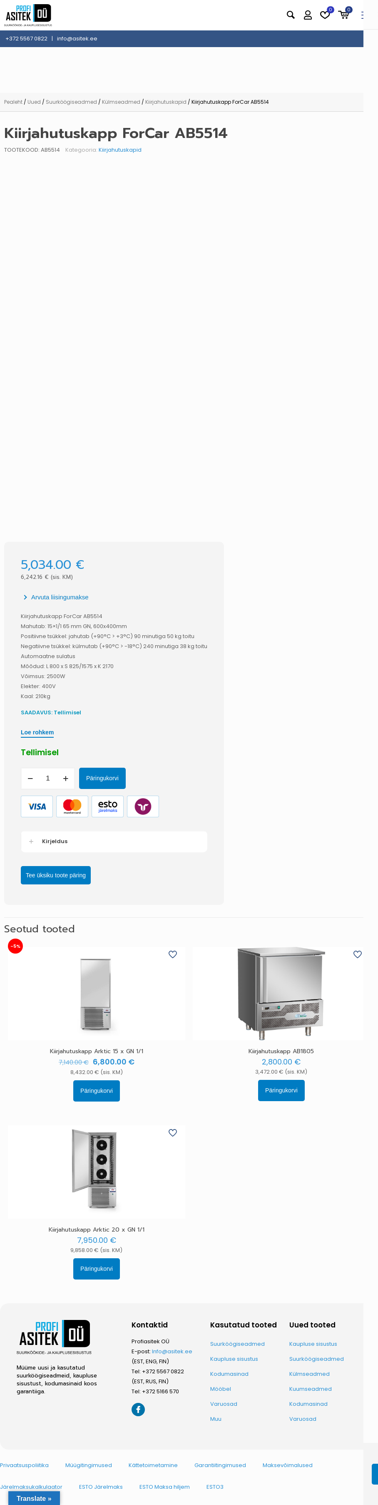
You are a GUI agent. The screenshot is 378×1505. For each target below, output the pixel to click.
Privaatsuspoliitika (24, 1465)
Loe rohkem (37, 732)
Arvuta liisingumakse (60, 597)
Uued (34, 101)
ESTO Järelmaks (101, 1487)
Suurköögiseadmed (71, 101)
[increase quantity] (65, 778)
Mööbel (220, 1389)
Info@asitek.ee (172, 1351)
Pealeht (13, 101)
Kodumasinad (229, 1374)
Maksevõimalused (288, 1465)
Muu (215, 1419)
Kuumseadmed (310, 1389)
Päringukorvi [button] (96, 1090)
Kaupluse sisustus (234, 1359)
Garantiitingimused (220, 1465)
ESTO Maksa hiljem (164, 1487)
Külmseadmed (121, 101)
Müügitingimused (88, 1465)
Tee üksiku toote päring (56, 875)
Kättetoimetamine (153, 1465)
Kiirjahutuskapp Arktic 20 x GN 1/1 (96, 1229)
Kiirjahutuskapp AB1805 (281, 1051)
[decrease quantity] (30, 778)
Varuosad (223, 1404)
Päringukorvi (102, 778)
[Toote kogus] (48, 778)
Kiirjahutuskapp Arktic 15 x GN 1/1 (96, 1051)
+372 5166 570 (160, 1391)
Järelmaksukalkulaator (31, 1487)
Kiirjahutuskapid (166, 101)
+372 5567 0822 (163, 1371)
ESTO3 (215, 1487)
